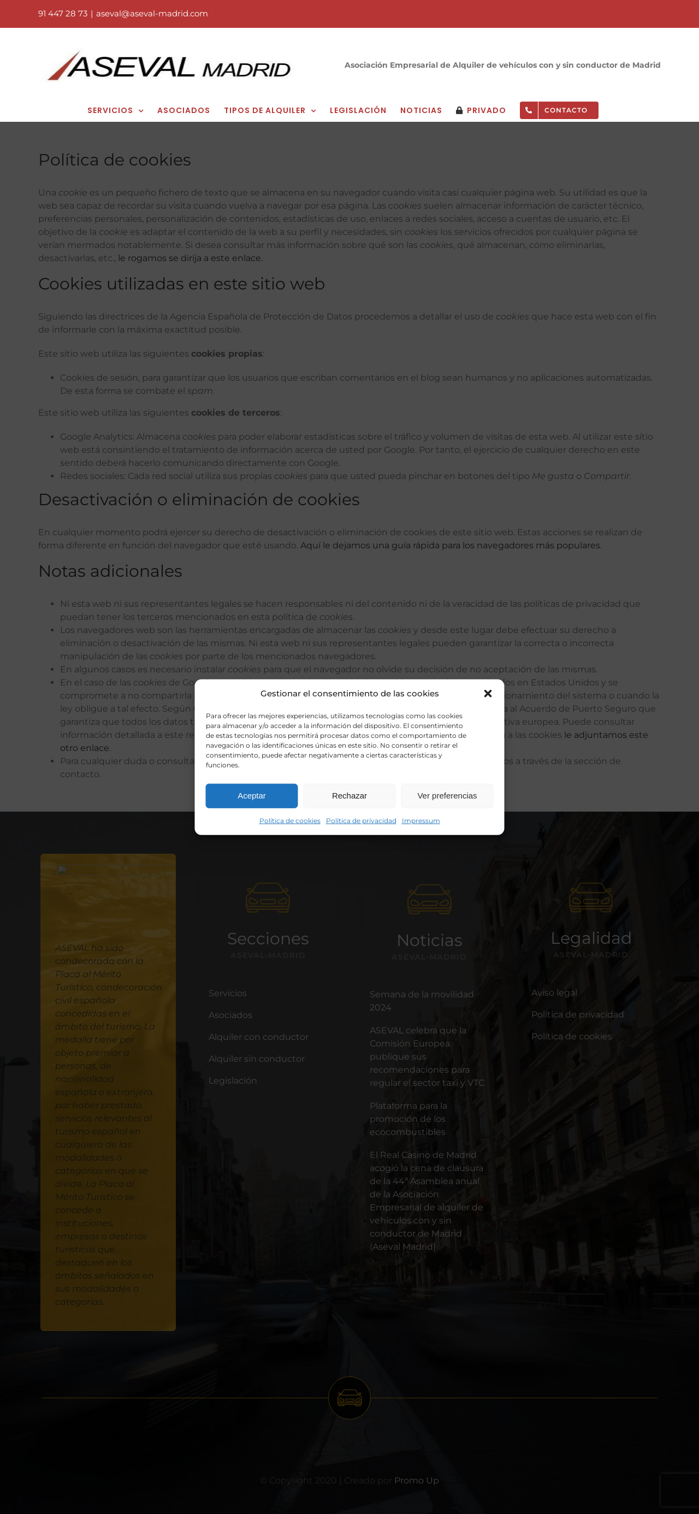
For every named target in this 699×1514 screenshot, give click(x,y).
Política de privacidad (361, 820)
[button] (488, 693)
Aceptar (252, 795)
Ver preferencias (447, 795)
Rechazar (349, 795)
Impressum (421, 820)
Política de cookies (290, 820)
